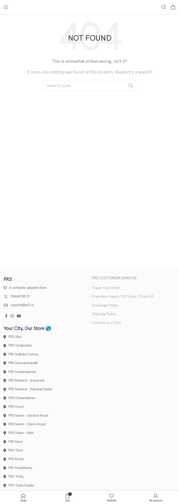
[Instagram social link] (12, 316)
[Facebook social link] (6, 316)
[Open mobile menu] (5, 7)
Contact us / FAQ (106, 323)
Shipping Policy (104, 314)
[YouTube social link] (19, 316)
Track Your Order (106, 288)
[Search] (164, 7)
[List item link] (45, 296)
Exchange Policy (105, 305)
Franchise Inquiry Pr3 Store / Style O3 (123, 296)
